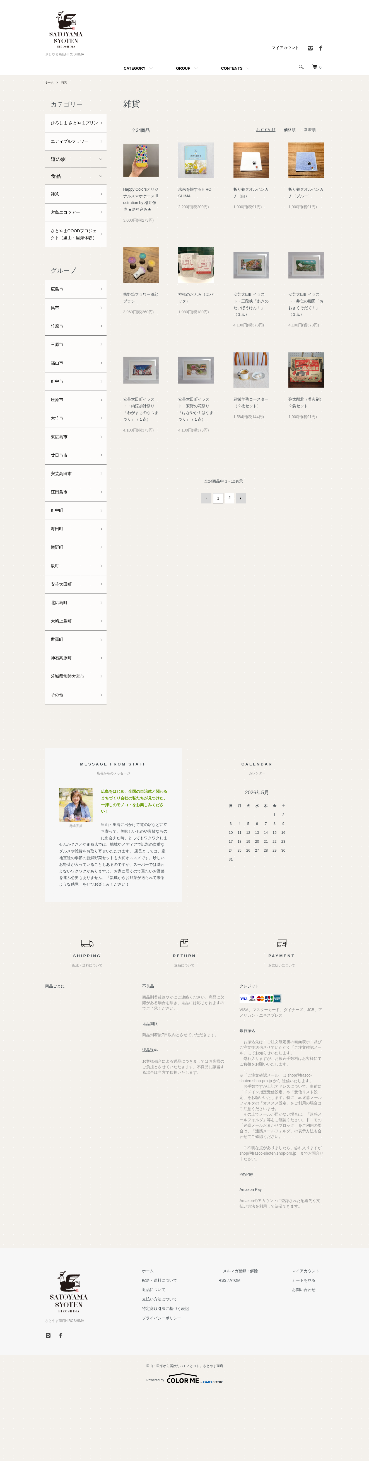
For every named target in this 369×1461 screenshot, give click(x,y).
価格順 (290, 129)
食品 (56, 196)
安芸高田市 (63, 524)
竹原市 (58, 364)
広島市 (58, 325)
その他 (58, 764)
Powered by (184, 1448)
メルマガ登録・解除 (254, 1340)
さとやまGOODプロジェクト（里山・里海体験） (71, 263)
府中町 (58, 564)
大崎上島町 (63, 684)
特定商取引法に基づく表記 (188, 1378)
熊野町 (58, 604)
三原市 (58, 384)
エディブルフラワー (71, 156)
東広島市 (61, 484)
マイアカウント (285, 47)
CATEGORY (134, 68)
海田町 (58, 584)
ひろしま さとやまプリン (71, 128)
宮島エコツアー (68, 235)
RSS (241, 1350)
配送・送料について (182, 1350)
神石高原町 (63, 724)
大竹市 (58, 464)
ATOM (252, 1350)
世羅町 (58, 704)
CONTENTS (232, 68)
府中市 (58, 424)
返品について (176, 1359)
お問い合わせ (308, 1359)
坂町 (56, 624)
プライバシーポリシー (184, 1387)
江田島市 (61, 544)
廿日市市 (61, 504)
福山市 (58, 404)
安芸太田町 (63, 644)
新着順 (310, 129)
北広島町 (61, 664)
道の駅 (58, 179)
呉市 (56, 345)
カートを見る (308, 1350)
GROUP (183, 68)
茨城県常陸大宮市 (71, 744)
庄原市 (58, 444)
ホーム (50, 82)
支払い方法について (182, 1368)
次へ (239, 497)
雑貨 (66, 82)
